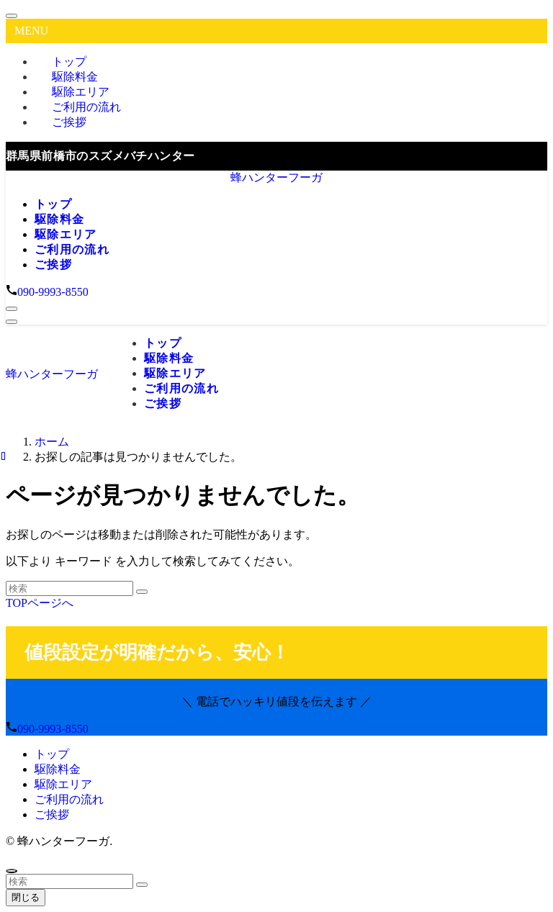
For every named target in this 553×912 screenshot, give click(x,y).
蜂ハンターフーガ (276, 177)
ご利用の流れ (69, 799)
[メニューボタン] (11, 322)
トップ (52, 754)
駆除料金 (58, 769)
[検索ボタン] (11, 309)
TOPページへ (39, 603)
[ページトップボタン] (11, 871)
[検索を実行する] (142, 592)
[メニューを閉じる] (11, 16)
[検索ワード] (69, 588)
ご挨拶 (69, 122)
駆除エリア (63, 784)
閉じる (26, 897)
